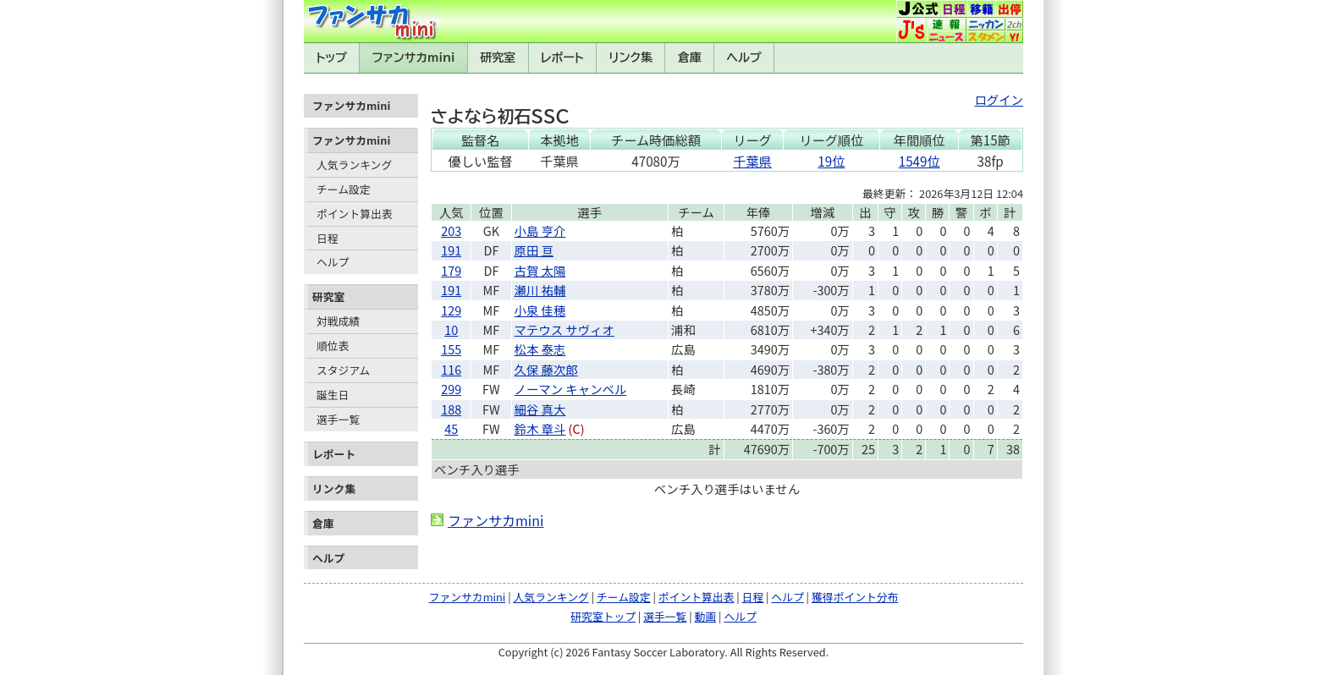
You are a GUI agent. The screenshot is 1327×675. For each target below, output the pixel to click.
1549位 (919, 160)
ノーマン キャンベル (571, 389)
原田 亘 (534, 250)
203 (451, 230)
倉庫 (690, 57)
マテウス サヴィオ (564, 329)
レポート (562, 57)
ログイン (998, 99)
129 (451, 310)
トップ (331, 57)
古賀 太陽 (540, 270)
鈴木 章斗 (540, 428)
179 (451, 270)
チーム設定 (344, 189)
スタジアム (343, 370)
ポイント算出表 (355, 214)
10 (451, 329)
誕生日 (333, 395)
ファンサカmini (413, 57)
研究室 (497, 57)
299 (451, 389)
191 (451, 250)
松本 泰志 (540, 349)
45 (451, 428)
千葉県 (752, 160)
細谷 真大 (540, 409)
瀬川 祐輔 (540, 290)
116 (451, 369)
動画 (706, 616)
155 (451, 349)
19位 (831, 160)
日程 (328, 238)
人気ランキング (354, 164)
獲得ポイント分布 (855, 597)
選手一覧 (338, 419)
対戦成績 (338, 321)
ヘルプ (744, 57)
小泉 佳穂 (540, 310)
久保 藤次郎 (546, 369)
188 (451, 409)
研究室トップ (603, 616)
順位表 (333, 346)
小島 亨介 (540, 230)
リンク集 (630, 57)
